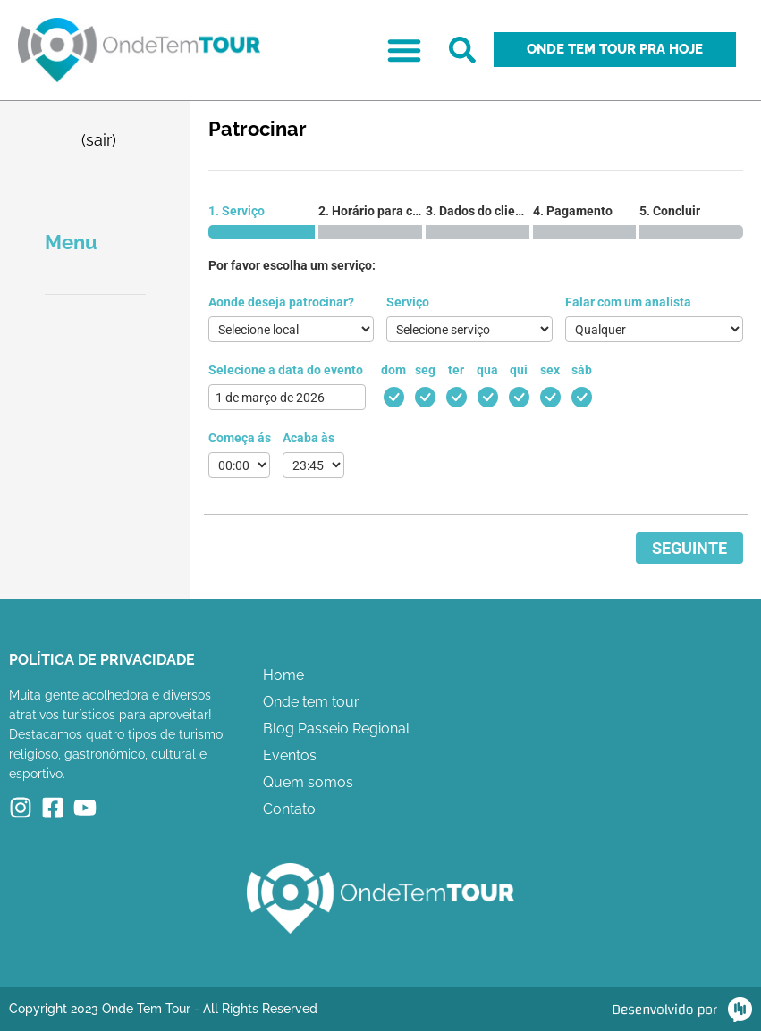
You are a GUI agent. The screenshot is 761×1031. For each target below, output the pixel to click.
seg (425, 370)
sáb (581, 370)
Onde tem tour (311, 701)
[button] (404, 50)
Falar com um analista (628, 302)
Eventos (290, 755)
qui (519, 370)
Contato (289, 808)
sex (550, 370)
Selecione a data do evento (285, 370)
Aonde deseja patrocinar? (281, 302)
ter (456, 370)
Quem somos (308, 782)
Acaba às (308, 438)
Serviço (407, 302)
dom (393, 370)
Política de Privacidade (102, 659)
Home (283, 674)
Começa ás (239, 438)
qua (487, 370)
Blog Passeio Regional (336, 728)
